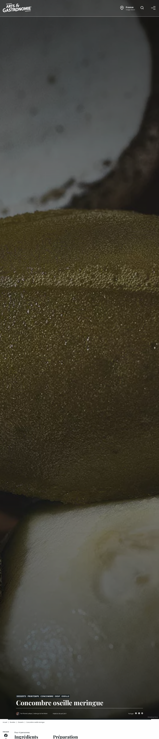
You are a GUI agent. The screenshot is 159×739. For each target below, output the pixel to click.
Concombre (47, 696)
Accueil (5, 722)
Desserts (21, 696)
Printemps (33, 696)
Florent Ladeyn (27, 713)
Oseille (65, 696)
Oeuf (57, 696)
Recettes (12, 722)
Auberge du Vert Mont (40, 713)
